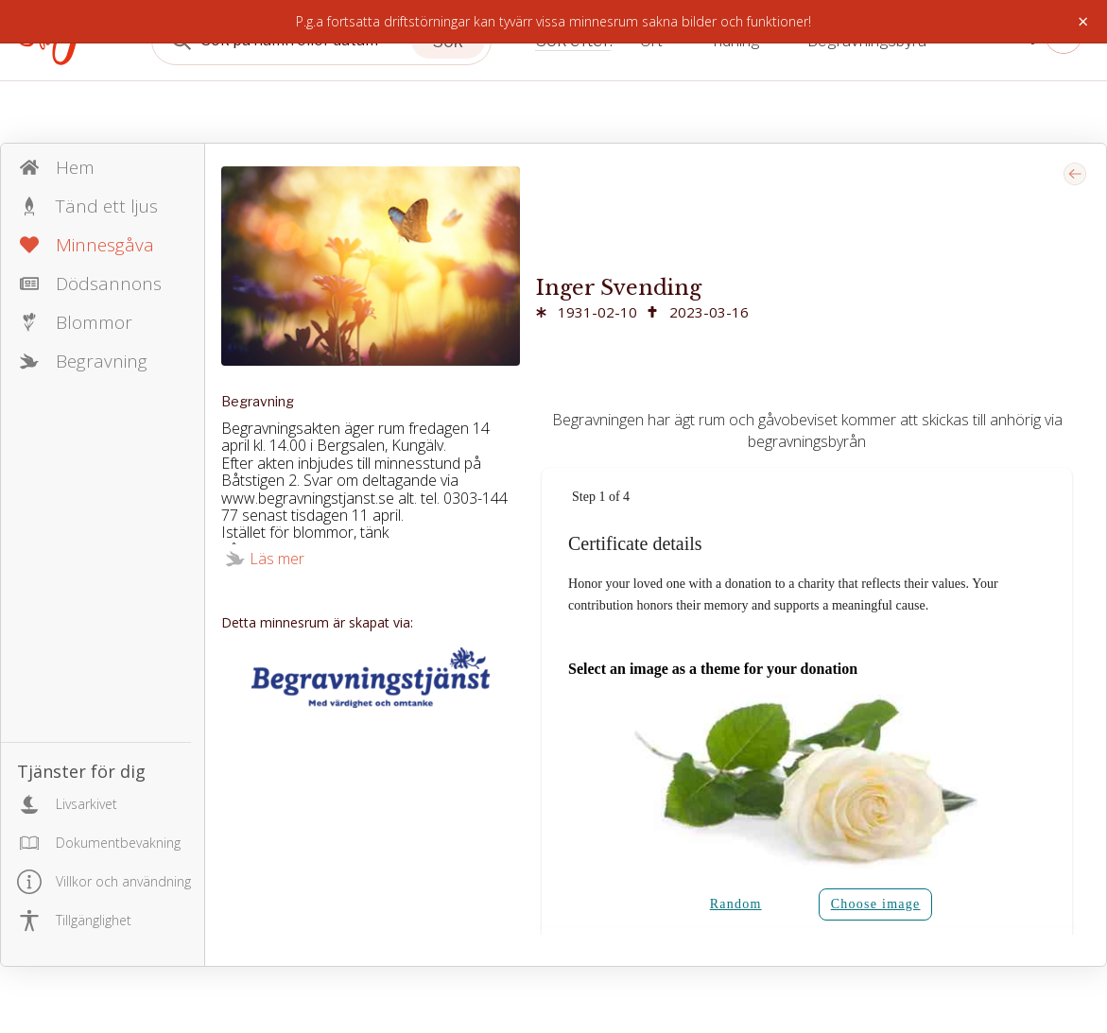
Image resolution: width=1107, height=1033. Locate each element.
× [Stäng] (1083, 21)
